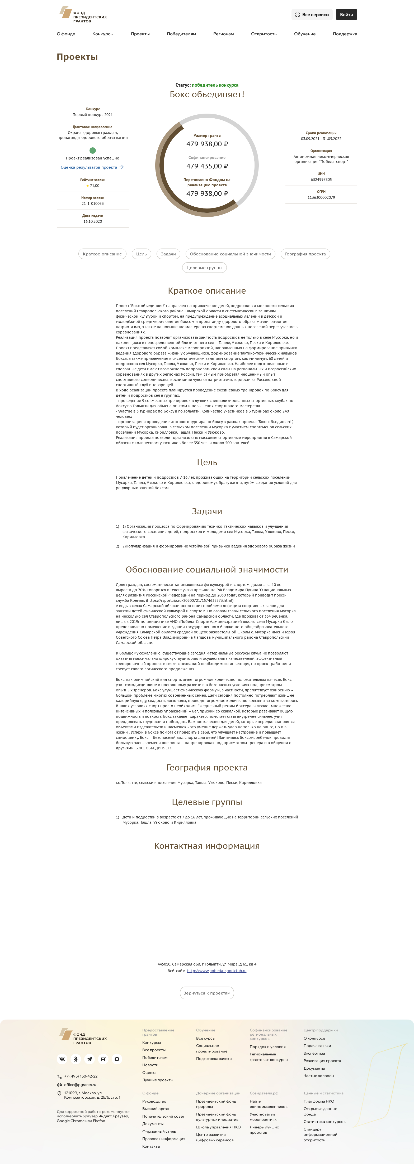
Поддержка (345, 33)
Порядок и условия (268, 1045)
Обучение (305, 33)
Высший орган (155, 1107)
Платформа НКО (319, 1100)
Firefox (99, 1119)
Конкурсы (103, 33)
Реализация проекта (322, 1059)
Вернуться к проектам (207, 991)
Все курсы (205, 1037)
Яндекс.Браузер (113, 1115)
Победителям (181, 33)
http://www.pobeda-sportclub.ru (217, 969)
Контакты (151, 1145)
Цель (141, 253)
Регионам (223, 33)
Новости (150, 1063)
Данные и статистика (324, 1092)
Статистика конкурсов (325, 1120)
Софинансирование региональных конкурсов (269, 1033)
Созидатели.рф (264, 1092)
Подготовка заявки (214, 1057)
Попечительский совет (163, 1115)
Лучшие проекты (157, 1078)
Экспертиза (314, 1052)
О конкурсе (314, 1037)
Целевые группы (204, 266)
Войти (346, 14)
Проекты (140, 33)
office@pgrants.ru (76, 1083)
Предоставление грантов (158, 1031)
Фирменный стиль (159, 1130)
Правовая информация (163, 1137)
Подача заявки (317, 1044)
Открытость (264, 33)
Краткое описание (102, 253)
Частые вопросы (319, 1074)
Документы (314, 1067)
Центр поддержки (321, 1029)
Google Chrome (70, 1119)
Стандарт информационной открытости (320, 1133)
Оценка (149, 1071)
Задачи (168, 253)
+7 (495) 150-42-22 (77, 1075)
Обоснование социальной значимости (230, 253)
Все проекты (154, 1048)
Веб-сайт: (177, 969)
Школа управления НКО (218, 1125)
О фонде (66, 33)
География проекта (305, 253)
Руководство (154, 1100)
